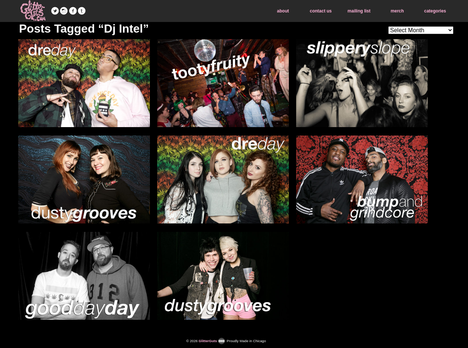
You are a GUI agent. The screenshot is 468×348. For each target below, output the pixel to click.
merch (397, 11)
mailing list (359, 11)
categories (435, 11)
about (283, 11)
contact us (321, 11)
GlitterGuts (33, 11)
